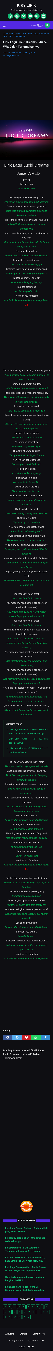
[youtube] (30, 16)
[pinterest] (26, 1037)
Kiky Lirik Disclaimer (35, 1340)
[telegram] (45, 1037)
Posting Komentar (11, 55)
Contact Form (39, 1334)
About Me (9, 1334)
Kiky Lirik (26, 5)
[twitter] (23, 16)
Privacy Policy (15, 1340)
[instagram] (36, 16)
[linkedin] (43, 16)
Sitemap (23, 1334)
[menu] (6, 25)
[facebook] (17, 16)
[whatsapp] (10, 16)
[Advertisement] (26, 87)
